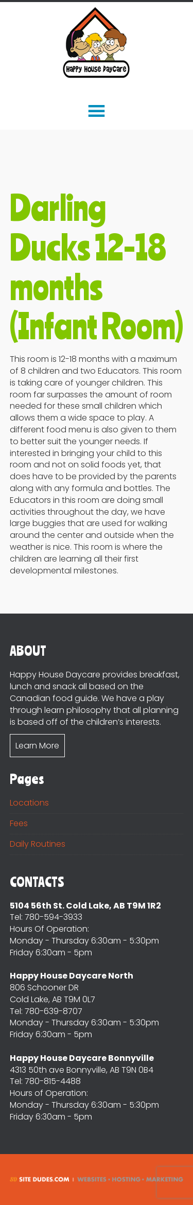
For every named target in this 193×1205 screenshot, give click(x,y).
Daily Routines (37, 844)
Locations (29, 803)
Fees (19, 823)
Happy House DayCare (96, 43)
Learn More (37, 746)
